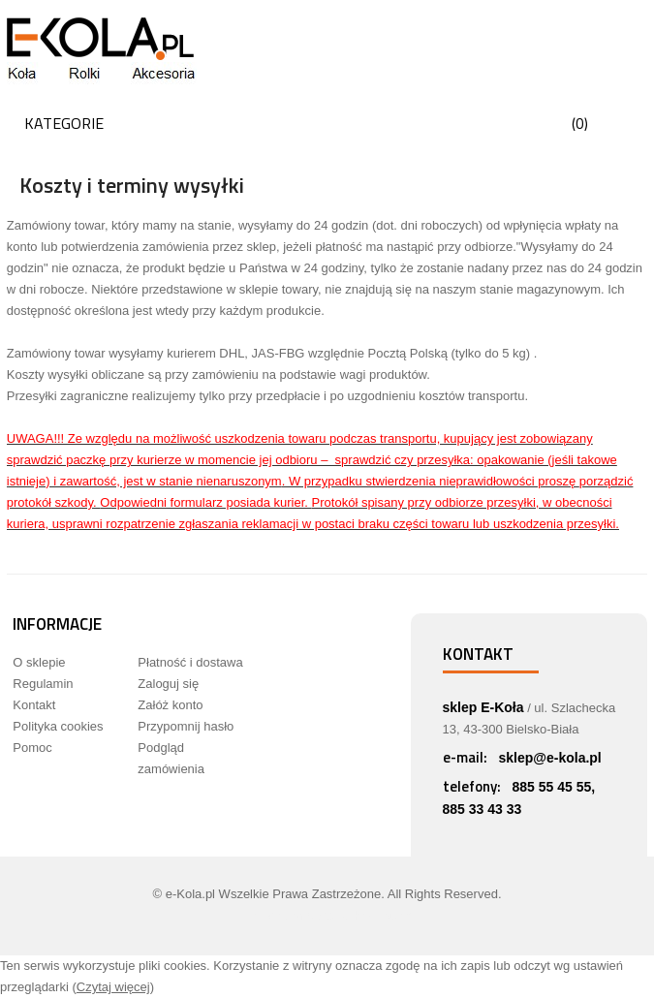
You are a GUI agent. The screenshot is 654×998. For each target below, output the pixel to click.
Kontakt (34, 705)
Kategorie (64, 123)
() (580, 123)
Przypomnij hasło (186, 726)
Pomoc (32, 747)
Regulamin (43, 683)
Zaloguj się (168, 683)
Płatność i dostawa (190, 662)
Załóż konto (170, 705)
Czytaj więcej (113, 987)
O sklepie (39, 662)
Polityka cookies (58, 726)
